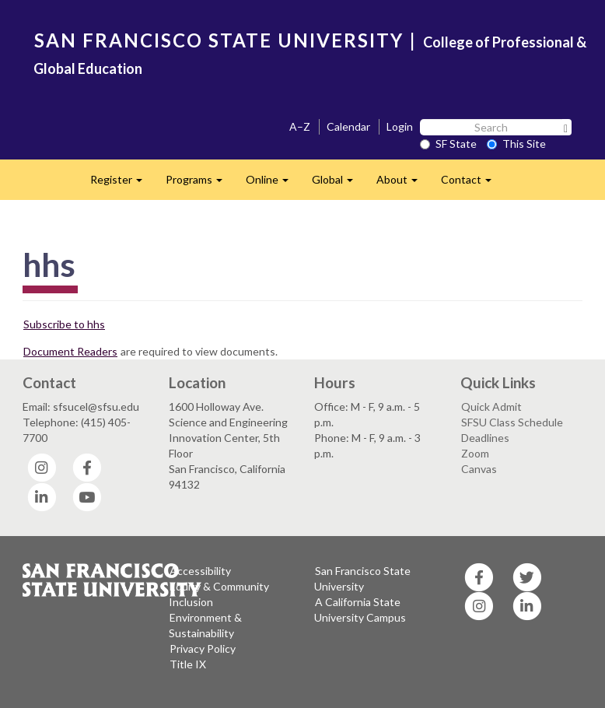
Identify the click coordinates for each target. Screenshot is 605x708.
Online (273, 184)
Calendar (348, 126)
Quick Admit (491, 406)
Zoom (475, 453)
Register (122, 184)
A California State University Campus (360, 609)
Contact (472, 184)
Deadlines (485, 437)
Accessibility (200, 570)
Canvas (479, 468)
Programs (200, 184)
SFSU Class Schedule (512, 422)
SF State (448, 143)
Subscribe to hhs (64, 324)
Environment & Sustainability (205, 625)
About (402, 184)
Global (338, 184)
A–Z (299, 126)
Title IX (188, 664)
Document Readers (70, 351)
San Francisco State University (362, 578)
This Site (516, 143)
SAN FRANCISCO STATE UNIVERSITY (219, 40)
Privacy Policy (203, 648)
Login (399, 126)
